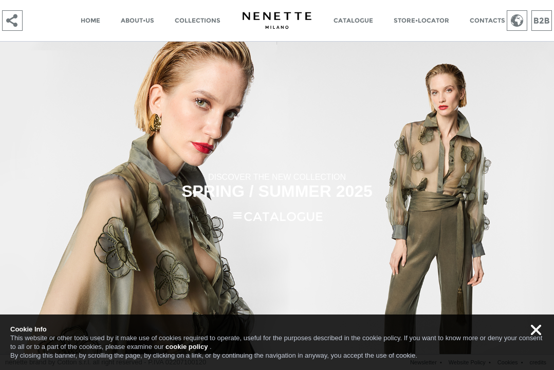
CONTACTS (487, 20)
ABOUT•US (137, 20)
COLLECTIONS (197, 20)
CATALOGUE (353, 20)
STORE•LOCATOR (421, 20)
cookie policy (186, 346)
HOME (90, 20)
